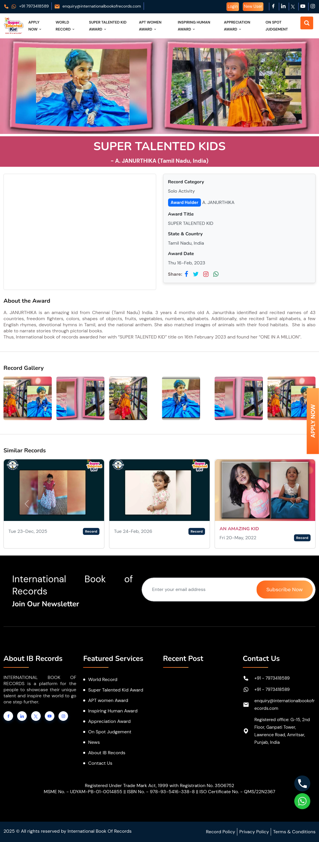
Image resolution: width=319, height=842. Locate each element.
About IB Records (106, 753)
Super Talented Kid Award (107, 26)
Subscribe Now (284, 589)
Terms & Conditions (294, 832)
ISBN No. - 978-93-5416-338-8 (161, 792)
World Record (65, 26)
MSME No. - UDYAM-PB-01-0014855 (83, 792)
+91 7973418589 (26, 6)
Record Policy (220, 832)
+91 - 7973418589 (272, 678)
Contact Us (100, 763)
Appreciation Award (237, 26)
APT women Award (108, 700)
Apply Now (35, 26)
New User (253, 6)
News (94, 742)
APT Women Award (150, 26)
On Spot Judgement (276, 26)
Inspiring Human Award (194, 26)
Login (233, 6)
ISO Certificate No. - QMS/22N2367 (237, 792)
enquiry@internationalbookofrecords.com (97, 6)
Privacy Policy (254, 832)
